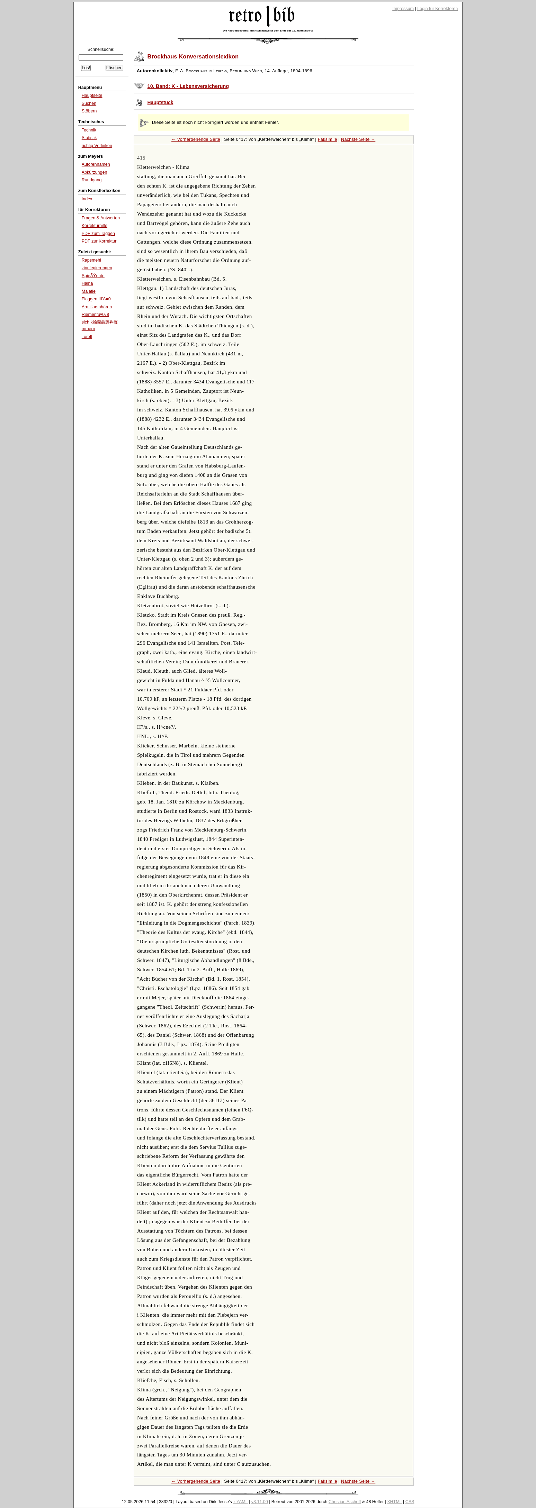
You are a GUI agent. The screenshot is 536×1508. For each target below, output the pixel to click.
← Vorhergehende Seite (195, 139)
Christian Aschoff (345, 1501)
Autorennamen (96, 164)
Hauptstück (160, 102)
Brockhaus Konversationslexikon (193, 56)
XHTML (394, 1501)
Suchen (89, 103)
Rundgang (92, 180)
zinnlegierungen (97, 267)
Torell (87, 336)
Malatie (89, 291)
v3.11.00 (259, 1501)
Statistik (89, 137)
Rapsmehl (91, 260)
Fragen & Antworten (101, 218)
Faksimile (327, 139)
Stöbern (89, 111)
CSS (409, 1501)
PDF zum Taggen (98, 233)
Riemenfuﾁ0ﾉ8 (95, 314)
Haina (87, 283)
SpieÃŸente (93, 275)
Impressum (403, 8)
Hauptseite (92, 95)
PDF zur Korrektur (99, 241)
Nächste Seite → (358, 139)
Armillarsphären (97, 307)
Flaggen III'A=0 (96, 299)
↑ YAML (240, 1501)
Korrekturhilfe (94, 225)
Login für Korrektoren (437, 8)
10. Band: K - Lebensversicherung (188, 86)
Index (87, 199)
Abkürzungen (94, 172)
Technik (89, 130)
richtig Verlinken (97, 145)
